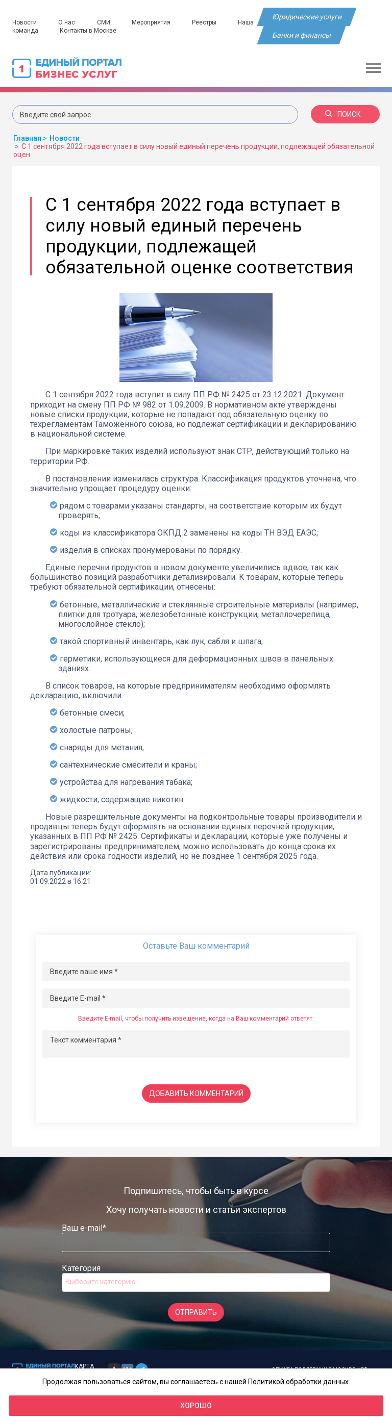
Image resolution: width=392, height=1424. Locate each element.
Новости (24, 22)
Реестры (205, 22)
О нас (67, 22)
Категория (81, 1268)
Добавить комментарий (196, 1093)
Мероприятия (152, 22)
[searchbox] (106, 1282)
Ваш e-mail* (84, 1228)
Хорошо (196, 1406)
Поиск (343, 114)
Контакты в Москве (88, 30)
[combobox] (196, 1282)
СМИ (104, 22)
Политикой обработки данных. (299, 1382)
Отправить (196, 1312)
